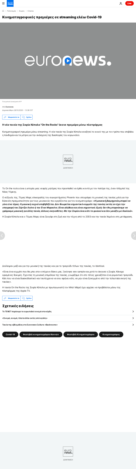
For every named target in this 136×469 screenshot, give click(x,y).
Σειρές (21, 11)
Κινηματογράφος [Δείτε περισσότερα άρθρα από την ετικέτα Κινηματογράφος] (111, 334)
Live (129, 3)
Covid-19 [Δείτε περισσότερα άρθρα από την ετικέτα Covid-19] (10, 334)
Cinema (31, 11)
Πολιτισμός (11, 11)
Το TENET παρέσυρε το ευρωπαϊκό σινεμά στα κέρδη (26, 311)
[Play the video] (68, 61)
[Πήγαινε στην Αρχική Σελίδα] (10, 3)
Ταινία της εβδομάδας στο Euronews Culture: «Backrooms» (30, 324)
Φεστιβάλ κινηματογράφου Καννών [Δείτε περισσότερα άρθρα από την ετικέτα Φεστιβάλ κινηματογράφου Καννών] (41, 334)
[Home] (3, 11)
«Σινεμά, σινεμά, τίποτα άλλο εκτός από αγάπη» (24, 318)
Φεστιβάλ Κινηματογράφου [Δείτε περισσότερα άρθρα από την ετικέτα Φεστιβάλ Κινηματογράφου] (80, 334)
